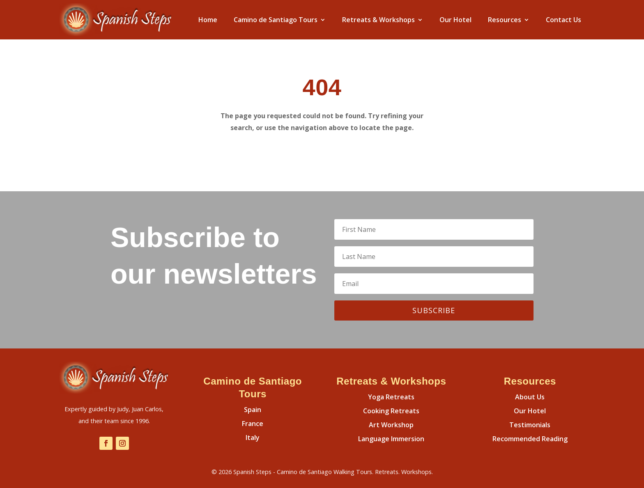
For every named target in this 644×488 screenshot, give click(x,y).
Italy (253, 437)
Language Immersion (391, 438)
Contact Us (563, 19)
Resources (504, 19)
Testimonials (529, 424)
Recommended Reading (530, 438)
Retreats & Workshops (378, 19)
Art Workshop (391, 424)
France (252, 423)
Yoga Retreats (391, 396)
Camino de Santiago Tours (275, 19)
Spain (252, 409)
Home (207, 19)
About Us (530, 396)
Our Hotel (455, 19)
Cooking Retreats (391, 410)
